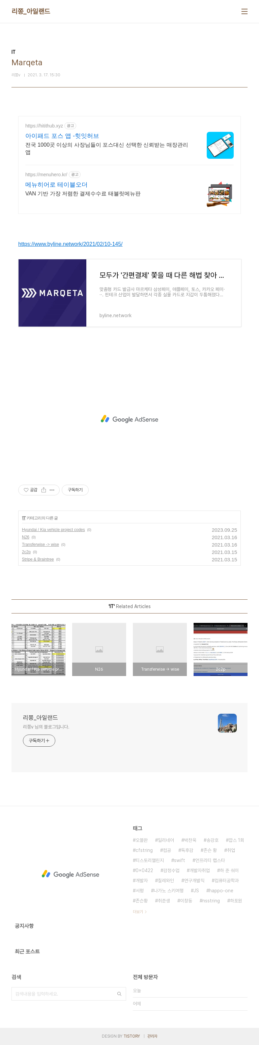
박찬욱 (190, 840)
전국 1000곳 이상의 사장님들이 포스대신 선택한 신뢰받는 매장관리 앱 (106, 148)
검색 (119, 993)
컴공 (167, 850)
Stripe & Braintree (38, 559)
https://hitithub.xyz (44, 125)
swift (179, 860)
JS (196, 890)
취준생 (164, 900)
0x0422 (144, 870)
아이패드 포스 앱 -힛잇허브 (62, 136)
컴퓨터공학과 (226, 880)
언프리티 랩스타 (210, 860)
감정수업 (171, 870)
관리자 (152, 1036)
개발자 (142, 880)
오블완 (142, 840)
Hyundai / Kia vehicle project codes (53, 529)
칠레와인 (166, 880)
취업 (231, 850)
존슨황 (142, 900)
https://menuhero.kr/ (46, 174)
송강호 (212, 840)
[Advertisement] (129, 419)
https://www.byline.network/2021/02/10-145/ (70, 244)
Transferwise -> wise (40, 544)
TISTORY (131, 1036)
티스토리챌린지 (150, 860)
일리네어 (166, 840)
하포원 (236, 900)
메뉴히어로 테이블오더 (56, 184)
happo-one (221, 890)
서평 (140, 890)
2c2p (26, 552)
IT (23, 518)
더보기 (138, 911)
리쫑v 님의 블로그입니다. (46, 727)
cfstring (144, 850)
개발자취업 (200, 870)
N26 (25, 537)
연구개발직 (194, 880)
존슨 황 (210, 850)
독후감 (187, 850)
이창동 (186, 900)
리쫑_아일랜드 (30, 11)
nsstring (211, 900)
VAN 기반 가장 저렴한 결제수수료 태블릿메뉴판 (83, 193)
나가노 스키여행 (168, 890)
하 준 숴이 (229, 870)
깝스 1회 (236, 840)
